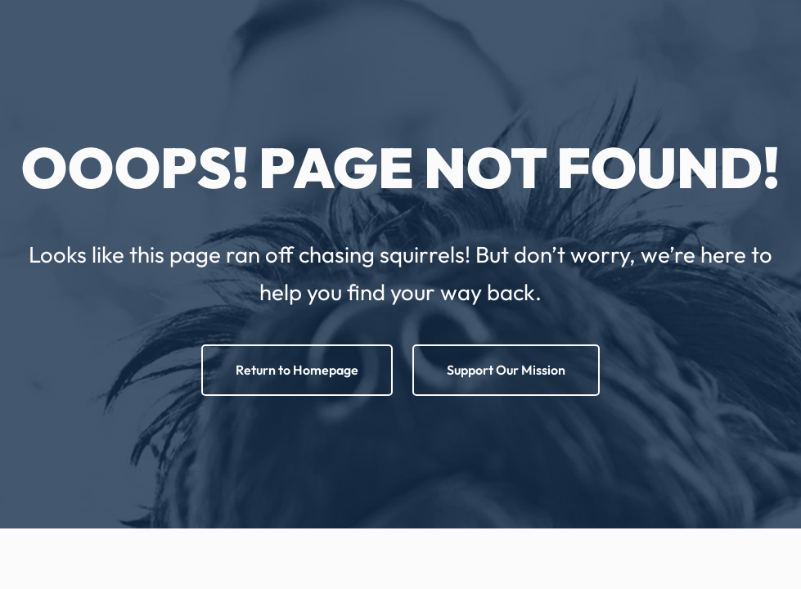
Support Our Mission (506, 370)
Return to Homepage (297, 370)
